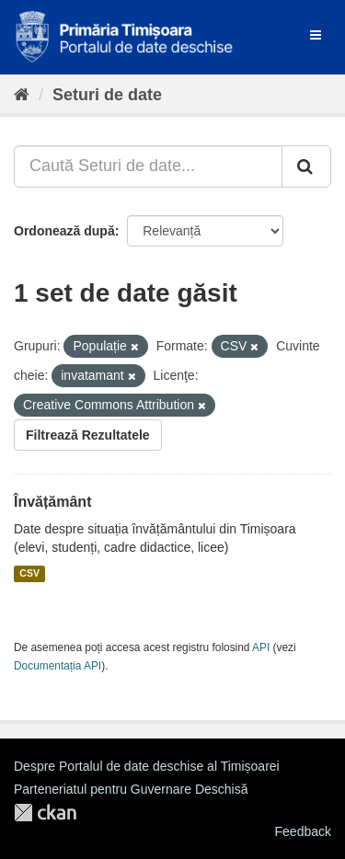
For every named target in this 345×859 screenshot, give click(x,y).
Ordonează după (64, 230)
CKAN (45, 812)
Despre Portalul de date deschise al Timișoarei (147, 766)
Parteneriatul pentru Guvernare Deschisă (130, 789)
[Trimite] (306, 166)
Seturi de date (107, 95)
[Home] (21, 95)
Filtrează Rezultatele (88, 435)
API (261, 647)
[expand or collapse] (315, 35)
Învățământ (52, 502)
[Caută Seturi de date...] (148, 166)
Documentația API (57, 665)
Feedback (303, 831)
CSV (29, 573)
